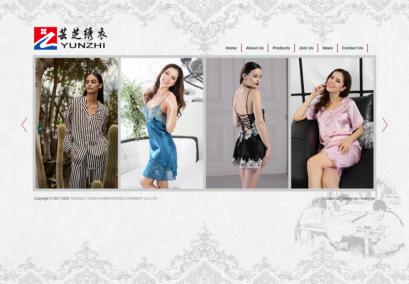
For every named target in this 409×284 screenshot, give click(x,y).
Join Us (306, 48)
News (327, 48)
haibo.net (368, 199)
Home (231, 48)
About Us (255, 48)
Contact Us (352, 48)
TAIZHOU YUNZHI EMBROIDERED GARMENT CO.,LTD (113, 199)
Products (281, 48)
